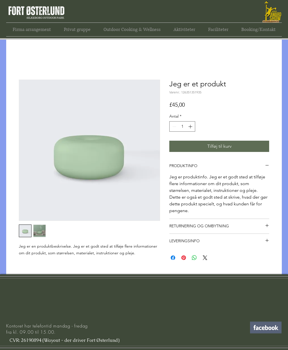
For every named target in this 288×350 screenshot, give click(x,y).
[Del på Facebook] (173, 257)
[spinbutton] (182, 126)
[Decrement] (173, 126)
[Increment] (190, 126)
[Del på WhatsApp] (194, 257)
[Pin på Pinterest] (183, 257)
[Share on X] (205, 257)
